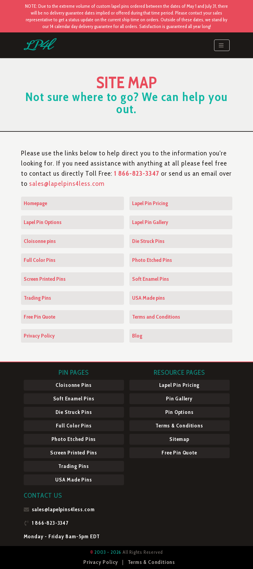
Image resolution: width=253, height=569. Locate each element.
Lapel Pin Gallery (150, 222)
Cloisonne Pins (74, 385)
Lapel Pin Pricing (150, 203)
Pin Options (179, 412)
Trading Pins (37, 298)
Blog (137, 335)
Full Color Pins (40, 260)
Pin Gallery (179, 398)
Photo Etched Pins (152, 260)
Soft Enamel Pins (150, 279)
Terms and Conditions (156, 317)
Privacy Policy (39, 335)
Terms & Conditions (179, 425)
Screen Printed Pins (45, 279)
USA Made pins (148, 298)
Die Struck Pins (148, 241)
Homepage (35, 203)
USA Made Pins (73, 479)
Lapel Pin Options (43, 222)
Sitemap (179, 439)
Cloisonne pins (40, 241)
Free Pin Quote (39, 317)
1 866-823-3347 (137, 173)
